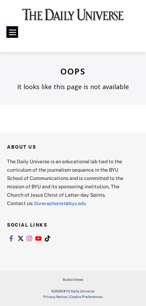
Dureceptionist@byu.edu (62, 203)
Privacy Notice (55, 297)
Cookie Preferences (86, 297)
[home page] (73, 17)
